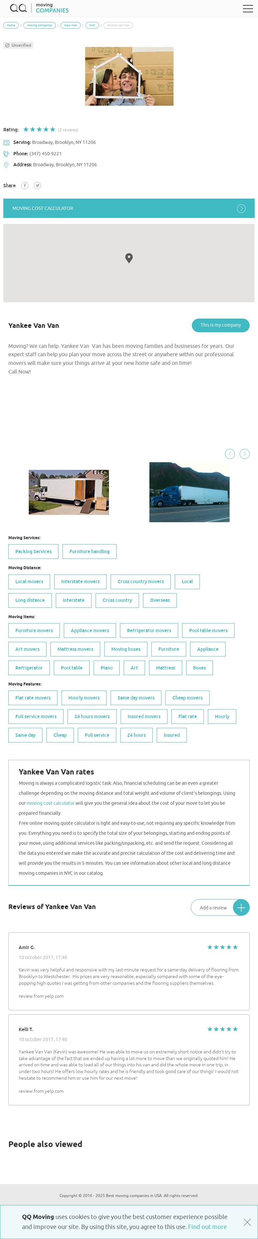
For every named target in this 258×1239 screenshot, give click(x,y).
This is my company (221, 325)
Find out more (207, 1227)
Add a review (224, 907)
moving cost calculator (129, 208)
